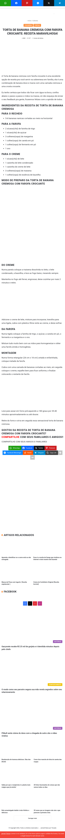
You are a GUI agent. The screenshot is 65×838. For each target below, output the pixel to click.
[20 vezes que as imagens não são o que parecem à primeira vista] (48, 799)
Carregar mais (32, 818)
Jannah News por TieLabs (48, 828)
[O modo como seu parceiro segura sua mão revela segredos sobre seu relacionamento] (32, 669)
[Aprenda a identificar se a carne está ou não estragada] (17, 546)
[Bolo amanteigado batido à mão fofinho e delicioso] (16, 799)
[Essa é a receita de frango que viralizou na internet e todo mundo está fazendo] (48, 546)
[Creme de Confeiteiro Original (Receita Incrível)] (48, 571)
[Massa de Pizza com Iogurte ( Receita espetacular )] (17, 571)
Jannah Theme (5, 833)
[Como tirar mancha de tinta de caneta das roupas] (48, 749)
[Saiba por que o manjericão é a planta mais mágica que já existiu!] (16, 774)
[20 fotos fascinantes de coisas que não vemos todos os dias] (48, 774)
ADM (24, 38)
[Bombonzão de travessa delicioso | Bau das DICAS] (16, 749)
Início (29, 20)
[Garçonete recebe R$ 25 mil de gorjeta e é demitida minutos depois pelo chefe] (32, 626)
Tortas (37, 25)
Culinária (35, 20)
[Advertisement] (32, 59)
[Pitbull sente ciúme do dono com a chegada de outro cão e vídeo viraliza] (32, 713)
